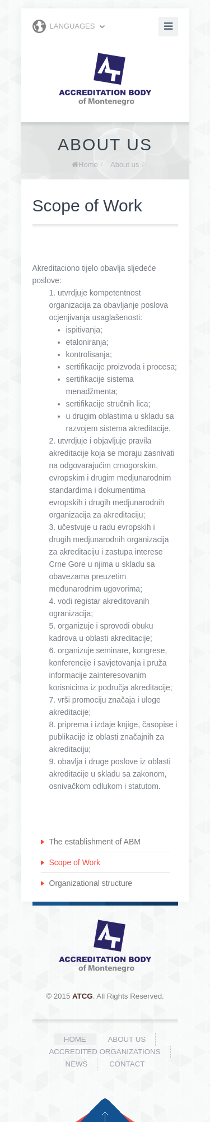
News (77, 1064)
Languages (63, 26)
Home (88, 164)
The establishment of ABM (95, 841)
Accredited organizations (104, 1051)
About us (124, 164)
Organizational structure (91, 883)
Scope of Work (75, 862)
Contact (126, 1064)
